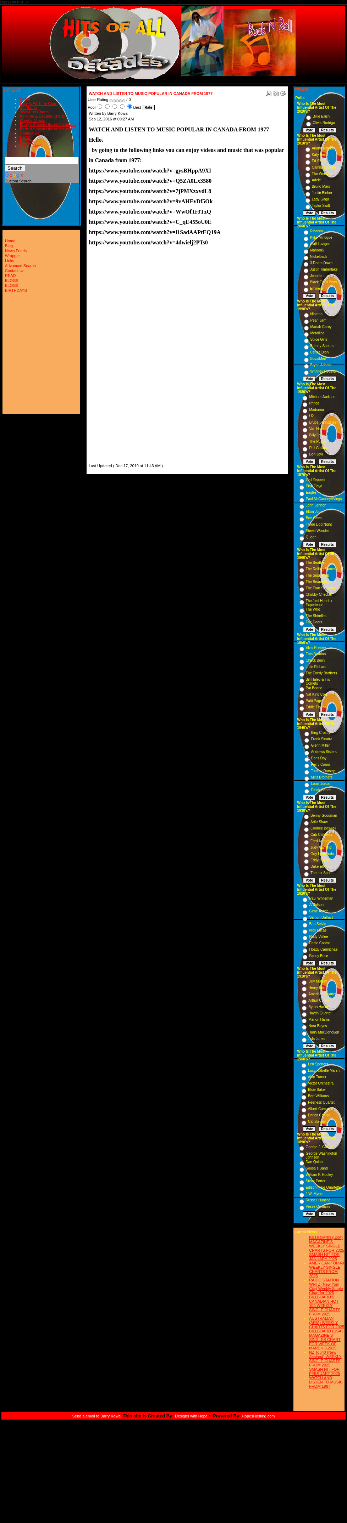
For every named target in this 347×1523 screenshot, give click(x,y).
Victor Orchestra (321, 1083)
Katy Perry (320, 155)
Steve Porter (316, 1181)
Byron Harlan (318, 1007)
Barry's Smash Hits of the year (46, 129)
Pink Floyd (314, 486)
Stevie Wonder (317, 531)
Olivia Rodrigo (324, 123)
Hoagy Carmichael (323, 949)
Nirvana (316, 314)
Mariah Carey (321, 327)
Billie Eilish (321, 116)
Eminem (316, 288)
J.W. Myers (314, 1194)
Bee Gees (313, 518)
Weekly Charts (32, 120)
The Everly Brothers (321, 673)
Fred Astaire (320, 841)
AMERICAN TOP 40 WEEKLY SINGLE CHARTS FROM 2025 (326, 1269)
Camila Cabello (324, 167)
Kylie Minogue (321, 237)
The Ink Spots (321, 873)
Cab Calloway (321, 835)
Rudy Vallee (318, 937)
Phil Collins (317, 448)
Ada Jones (316, 1039)
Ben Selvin (317, 924)
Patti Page (314, 701)
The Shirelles (316, 616)
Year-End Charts (34, 112)
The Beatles (315, 563)
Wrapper (12, 256)
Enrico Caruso (319, 1115)
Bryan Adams (320, 365)
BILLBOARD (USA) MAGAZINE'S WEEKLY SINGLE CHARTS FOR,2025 (326, 1243)
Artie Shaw (318, 822)
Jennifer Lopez (322, 276)
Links (9, 261)
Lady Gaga (320, 199)
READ (25, 137)
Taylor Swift (321, 206)
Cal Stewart (317, 1121)
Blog (9, 246)
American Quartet (322, 994)
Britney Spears (322, 346)
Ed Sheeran (321, 161)
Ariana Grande (323, 148)
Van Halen (317, 429)
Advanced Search (20, 266)
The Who (313, 609)
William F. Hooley (319, 1175)
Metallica (317, 333)
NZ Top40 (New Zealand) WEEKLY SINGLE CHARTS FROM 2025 (325, 1358)
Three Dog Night (319, 524)
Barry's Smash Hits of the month (48, 125)
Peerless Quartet (321, 1102)
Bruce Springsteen (323, 422)
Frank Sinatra (321, 739)
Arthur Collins (319, 1000)
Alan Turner (317, 1077)
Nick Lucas (317, 930)
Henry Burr (316, 988)
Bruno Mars (321, 186)
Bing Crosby (320, 733)
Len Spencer (318, 1064)
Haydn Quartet (319, 1013)
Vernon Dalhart (321, 917)
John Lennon (316, 505)
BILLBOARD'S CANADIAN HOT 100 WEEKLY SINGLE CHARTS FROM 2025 (324, 1305)
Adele (316, 180)
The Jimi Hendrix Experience (319, 603)
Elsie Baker (317, 1090)
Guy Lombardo (322, 854)
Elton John (314, 512)
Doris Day (318, 758)
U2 (311, 416)
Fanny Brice (318, 956)
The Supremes (317, 575)
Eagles (311, 492)
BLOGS (26, 142)
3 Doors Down (321, 263)
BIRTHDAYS (31, 146)
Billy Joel (316, 435)
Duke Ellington (321, 866)
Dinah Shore (321, 790)
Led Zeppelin (316, 480)
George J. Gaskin (320, 1147)
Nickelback (318, 257)
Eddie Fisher (316, 707)
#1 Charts (28, 108)
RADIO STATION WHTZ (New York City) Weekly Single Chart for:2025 (326, 1286)
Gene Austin (318, 911)
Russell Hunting (318, 1200)
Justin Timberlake (324, 269)
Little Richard (316, 667)
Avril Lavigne (320, 244)
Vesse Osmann (318, 1206)
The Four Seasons (320, 588)
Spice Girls (318, 339)
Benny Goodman (323, 815)
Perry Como (320, 764)
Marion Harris (319, 1019)
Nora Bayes (317, 1026)
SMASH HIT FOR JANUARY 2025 (324, 1256)
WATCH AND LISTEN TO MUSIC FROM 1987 (326, 1382)
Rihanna (316, 231)
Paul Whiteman (321, 898)
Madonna (316, 410)
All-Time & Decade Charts (42, 116)
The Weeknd (322, 174)
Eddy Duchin (320, 860)
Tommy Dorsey (323, 771)
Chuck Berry (315, 660)
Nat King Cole (317, 694)
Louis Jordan (321, 784)
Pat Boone (314, 688)
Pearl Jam (318, 320)
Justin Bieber (322, 193)
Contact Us (29, 133)
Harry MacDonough (323, 1032)
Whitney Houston (323, 371)
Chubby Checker (319, 594)
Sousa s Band (317, 1168)
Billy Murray (317, 981)
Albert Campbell (320, 1109)
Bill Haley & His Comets (318, 681)
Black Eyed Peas (323, 282)
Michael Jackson (322, 397)
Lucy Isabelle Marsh (324, 1070)
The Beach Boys (319, 582)
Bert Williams (318, 1096)
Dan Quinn (314, 1162)
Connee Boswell (323, 828)
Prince (314, 403)
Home (25, 99)
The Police (317, 441)
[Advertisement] (110, 356)
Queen (311, 537)
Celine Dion (319, 352)
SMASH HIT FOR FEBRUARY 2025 (324, 1371)
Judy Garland (320, 847)
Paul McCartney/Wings (324, 499)
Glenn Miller (320, 745)
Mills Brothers (321, 777)
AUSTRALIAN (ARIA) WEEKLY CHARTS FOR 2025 (326, 1322)
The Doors (314, 622)
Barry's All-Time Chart (38, 103)
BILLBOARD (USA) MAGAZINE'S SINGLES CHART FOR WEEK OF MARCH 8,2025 (326, 1339)
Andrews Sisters (323, 752)
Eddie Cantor (319, 943)
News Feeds (16, 251)
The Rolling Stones (321, 569)
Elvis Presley (316, 648)
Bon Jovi (316, 454)
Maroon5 (317, 250)
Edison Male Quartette (323, 1187)
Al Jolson (316, 905)
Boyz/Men (318, 359)
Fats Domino (316, 654)
